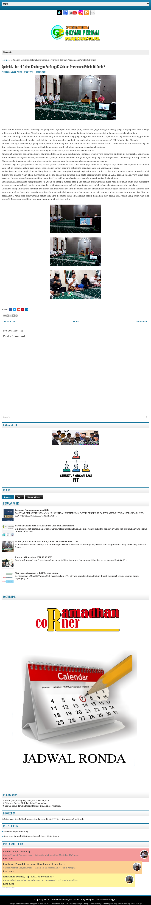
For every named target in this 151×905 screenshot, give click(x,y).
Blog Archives (34, 497)
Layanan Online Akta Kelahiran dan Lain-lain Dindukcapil (44, 526)
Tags (19, 497)
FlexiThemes (23, 904)
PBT (47, 904)
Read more (8, 858)
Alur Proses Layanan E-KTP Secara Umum (36, 573)
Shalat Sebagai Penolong (15, 832)
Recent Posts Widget (8, 887)
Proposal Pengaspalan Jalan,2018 (32, 510)
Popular (7, 497)
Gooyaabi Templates (71, 904)
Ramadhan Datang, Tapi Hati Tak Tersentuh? (28, 876)
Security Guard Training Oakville (95, 904)
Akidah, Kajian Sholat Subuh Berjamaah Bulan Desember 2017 (46, 541)
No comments (41, 71)
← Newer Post (9, 321)
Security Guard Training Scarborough (126, 904)
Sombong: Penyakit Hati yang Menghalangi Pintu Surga (31, 836)
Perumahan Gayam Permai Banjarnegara (73, 899)
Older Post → (142, 321)
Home (6, 60)
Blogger (112, 899)
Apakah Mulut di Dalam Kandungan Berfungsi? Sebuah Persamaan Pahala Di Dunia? (53, 67)
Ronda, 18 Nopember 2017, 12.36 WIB (33, 557)
